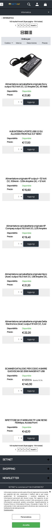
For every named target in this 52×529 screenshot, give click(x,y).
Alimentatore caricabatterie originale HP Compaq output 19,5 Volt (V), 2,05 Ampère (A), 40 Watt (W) (26, 228)
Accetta (26, 525)
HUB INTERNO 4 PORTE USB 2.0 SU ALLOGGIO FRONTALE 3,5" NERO (26, 132)
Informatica (26, 12)
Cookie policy (8, 510)
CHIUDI (50, 492)
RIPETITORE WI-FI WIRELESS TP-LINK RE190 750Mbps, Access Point (26, 421)
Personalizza (26, 517)
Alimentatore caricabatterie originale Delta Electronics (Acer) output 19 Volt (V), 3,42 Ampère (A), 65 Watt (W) (26, 324)
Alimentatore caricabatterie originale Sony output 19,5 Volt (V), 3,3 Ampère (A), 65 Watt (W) (26, 87)
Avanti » (34, 25)
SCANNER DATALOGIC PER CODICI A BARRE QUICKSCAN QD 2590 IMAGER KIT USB (26, 370)
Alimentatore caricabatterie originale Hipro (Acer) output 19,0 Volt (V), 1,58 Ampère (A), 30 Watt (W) (26, 277)
